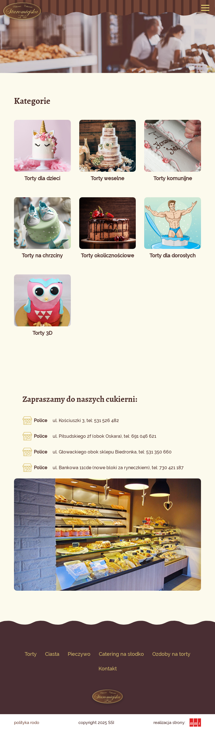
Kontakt (108, 669)
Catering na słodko (121, 654)
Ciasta (52, 654)
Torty (31, 654)
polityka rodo (26, 722)
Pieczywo (79, 654)
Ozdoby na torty (171, 654)
